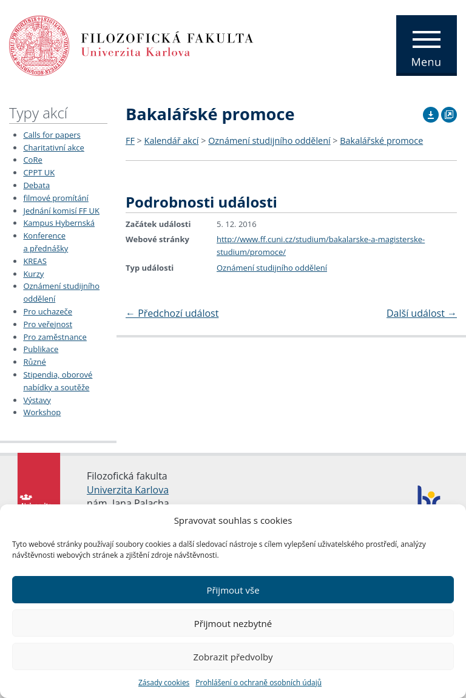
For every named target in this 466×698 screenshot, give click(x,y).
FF (130, 140)
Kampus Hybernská (59, 222)
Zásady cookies (163, 682)
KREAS (35, 261)
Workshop (42, 412)
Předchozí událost (172, 313)
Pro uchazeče (47, 311)
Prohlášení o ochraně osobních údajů (258, 682)
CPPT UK (39, 172)
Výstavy (36, 400)
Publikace (40, 349)
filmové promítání (55, 197)
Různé (34, 361)
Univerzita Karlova (128, 489)
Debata (36, 185)
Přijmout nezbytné (233, 623)
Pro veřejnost (47, 324)
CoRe (32, 159)
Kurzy (33, 273)
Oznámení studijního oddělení (269, 140)
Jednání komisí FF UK (61, 210)
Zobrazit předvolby (232, 657)
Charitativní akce (53, 147)
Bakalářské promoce (381, 140)
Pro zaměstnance (55, 336)
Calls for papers (51, 134)
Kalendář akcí (171, 140)
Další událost (422, 313)
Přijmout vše (232, 590)
